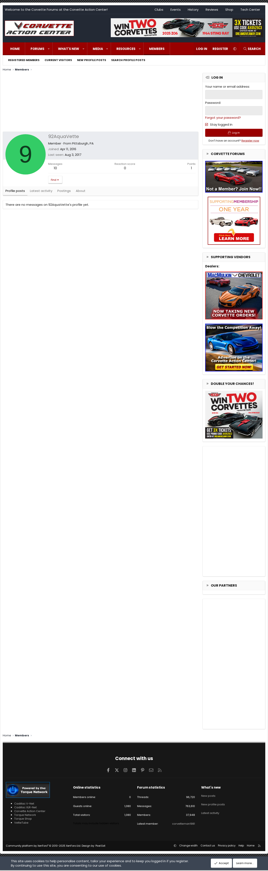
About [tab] (80, 192)
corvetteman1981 (183, 825)
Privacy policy (227, 846)
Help (241, 846)
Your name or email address (227, 86)
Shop (229, 9)
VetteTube (21, 823)
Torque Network (25, 816)
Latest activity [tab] (41, 192)
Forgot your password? (223, 117)
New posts (208, 796)
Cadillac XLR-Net (25, 808)
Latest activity (210, 811)
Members (157, 49)
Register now (250, 141)
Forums (37, 49)
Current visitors (58, 60)
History (193, 9)
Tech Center (250, 9)
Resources (125, 49)
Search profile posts (128, 60)
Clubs (159, 9)
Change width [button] (188, 846)
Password (212, 102)
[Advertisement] (100, 102)
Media (98, 49)
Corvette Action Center (29, 812)
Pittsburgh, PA (83, 143)
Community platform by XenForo (43, 846)
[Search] (252, 48)
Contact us (208, 846)
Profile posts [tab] (15, 192)
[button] (48, 48)
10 (55, 168)
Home (15, 49)
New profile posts (91, 60)
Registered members (24, 60)
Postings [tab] (64, 192)
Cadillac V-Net (24, 804)
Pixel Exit (100, 846)
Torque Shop (23, 820)
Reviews (212, 9)
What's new (68, 49)
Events (175, 9)
